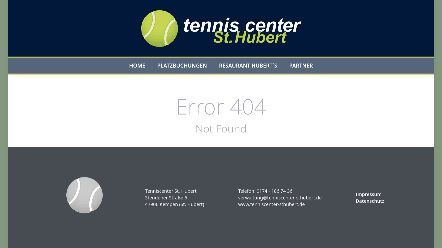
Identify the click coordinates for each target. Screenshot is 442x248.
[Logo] (221, 28)
